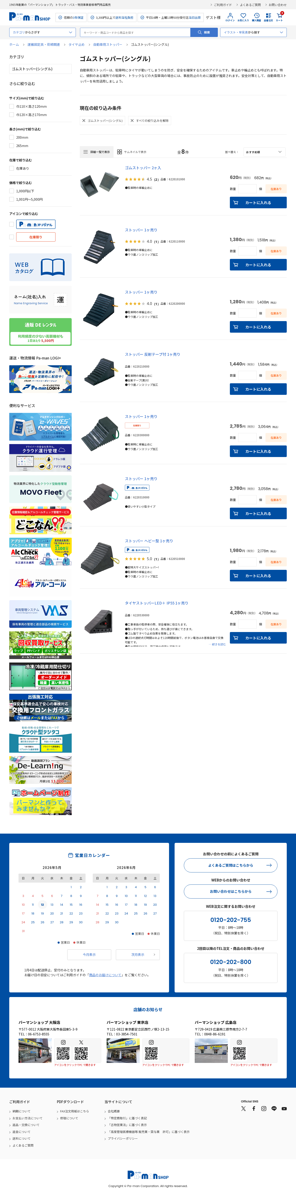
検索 (207, 32)
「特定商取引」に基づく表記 (127, 1118)
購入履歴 (256, 20)
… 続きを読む (217, 644)
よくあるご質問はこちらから (230, 865)
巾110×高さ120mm (31, 106)
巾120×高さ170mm (31, 114)
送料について (21, 1138)
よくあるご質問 (250, 4)
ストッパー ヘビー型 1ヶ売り (149, 540)
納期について (21, 1111)
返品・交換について (26, 1125)
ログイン (230, 20)
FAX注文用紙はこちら (74, 1111)
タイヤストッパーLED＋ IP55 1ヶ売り (156, 603)
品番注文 (268, 20)
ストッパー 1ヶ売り (141, 230)
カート (279, 17)
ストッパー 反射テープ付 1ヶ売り (152, 354)
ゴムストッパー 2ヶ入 (143, 167)
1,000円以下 (25, 191)
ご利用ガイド (223, 4)
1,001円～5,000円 (29, 199)
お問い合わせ (278, 4)
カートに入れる (258, 202)
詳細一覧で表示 (100, 152)
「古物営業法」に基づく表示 (127, 1125)
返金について (21, 1131)
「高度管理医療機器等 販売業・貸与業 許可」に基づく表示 (149, 1131)
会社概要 (114, 1111)
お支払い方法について (27, 1118)
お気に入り (243, 20)
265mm (22, 145)
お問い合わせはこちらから (231, 891)
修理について (69, 1118)
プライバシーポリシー (123, 1138)
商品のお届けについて (105, 975)
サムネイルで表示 (135, 152)
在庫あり (22, 168)
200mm (22, 137)
